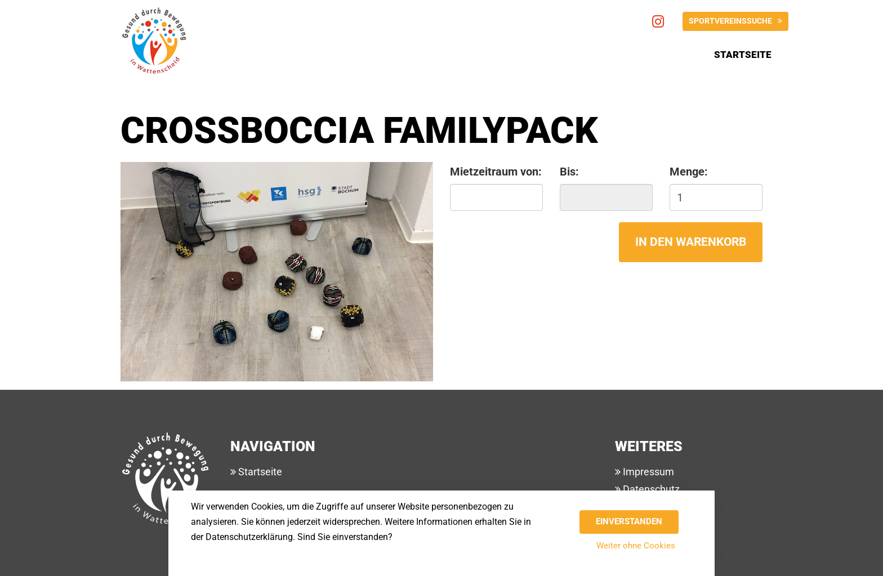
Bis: (569, 171)
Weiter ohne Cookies (635, 546)
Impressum (647, 472)
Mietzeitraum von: (496, 171)
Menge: (689, 171)
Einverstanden (629, 521)
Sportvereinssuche (730, 20)
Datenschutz (650, 489)
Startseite (742, 54)
